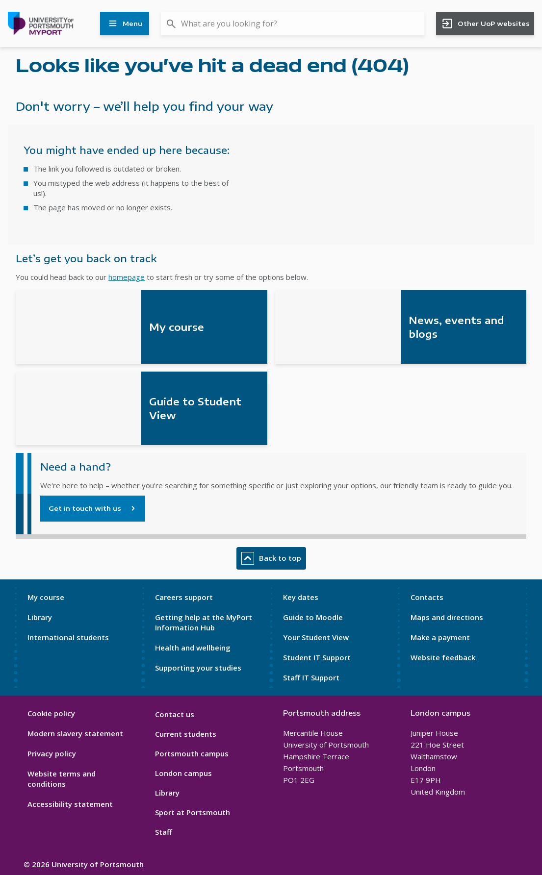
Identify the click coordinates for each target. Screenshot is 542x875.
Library (39, 617)
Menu (124, 23)
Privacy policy (51, 753)
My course (45, 597)
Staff (163, 832)
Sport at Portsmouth (192, 812)
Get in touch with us (85, 508)
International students (68, 637)
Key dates (300, 597)
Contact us (174, 714)
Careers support (184, 597)
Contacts (427, 597)
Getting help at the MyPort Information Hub (203, 622)
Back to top (271, 558)
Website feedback (443, 657)
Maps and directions (447, 617)
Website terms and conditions (61, 779)
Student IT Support (317, 657)
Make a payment (440, 637)
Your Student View (316, 637)
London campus (183, 773)
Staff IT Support (311, 677)
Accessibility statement (70, 804)
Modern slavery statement (75, 733)
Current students (185, 734)
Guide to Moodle (313, 617)
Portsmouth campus (192, 753)
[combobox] (292, 23)
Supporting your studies (198, 668)
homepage (126, 277)
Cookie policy (51, 713)
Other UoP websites (485, 23)
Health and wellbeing (193, 647)
